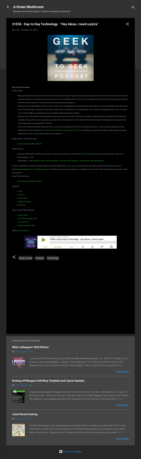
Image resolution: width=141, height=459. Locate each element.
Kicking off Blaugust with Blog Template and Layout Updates (48, 380)
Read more (122, 372)
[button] (127, 24)
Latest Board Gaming (25, 414)
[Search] (133, 7)
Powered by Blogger (70, 451)
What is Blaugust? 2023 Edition (30, 347)
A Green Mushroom (28, 7)
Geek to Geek (25, 258)
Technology (52, 258)
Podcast (40, 258)
